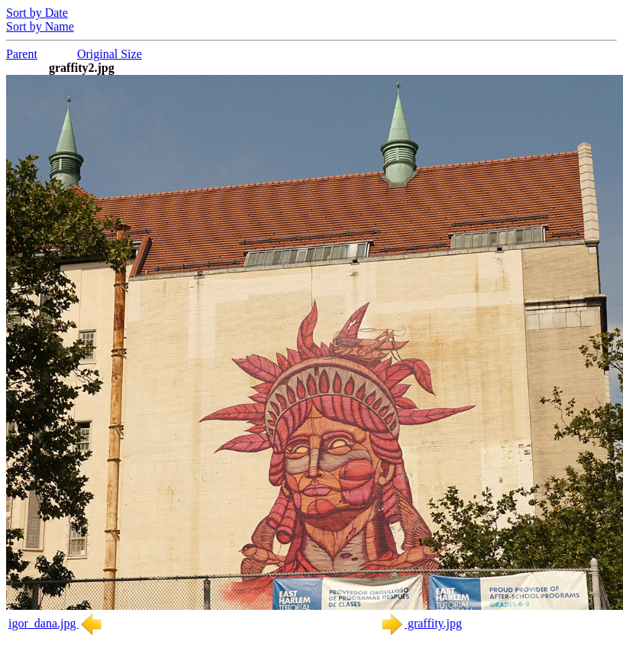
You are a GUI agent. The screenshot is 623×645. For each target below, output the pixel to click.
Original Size (109, 53)
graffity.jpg (421, 623)
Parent (21, 53)
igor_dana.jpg (55, 623)
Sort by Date (37, 12)
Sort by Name (40, 26)
